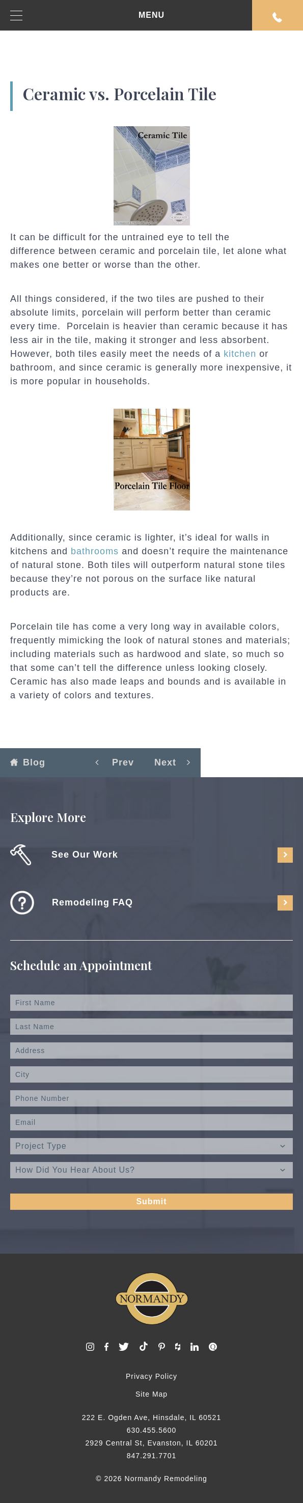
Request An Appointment (277, 17)
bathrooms (93, 551)
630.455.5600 (152, 1430)
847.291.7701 (152, 1456)
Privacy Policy (151, 1376)
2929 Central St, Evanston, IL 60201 (151, 1443)
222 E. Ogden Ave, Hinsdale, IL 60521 (151, 1417)
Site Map (151, 1394)
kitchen (238, 354)
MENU (87, 15)
